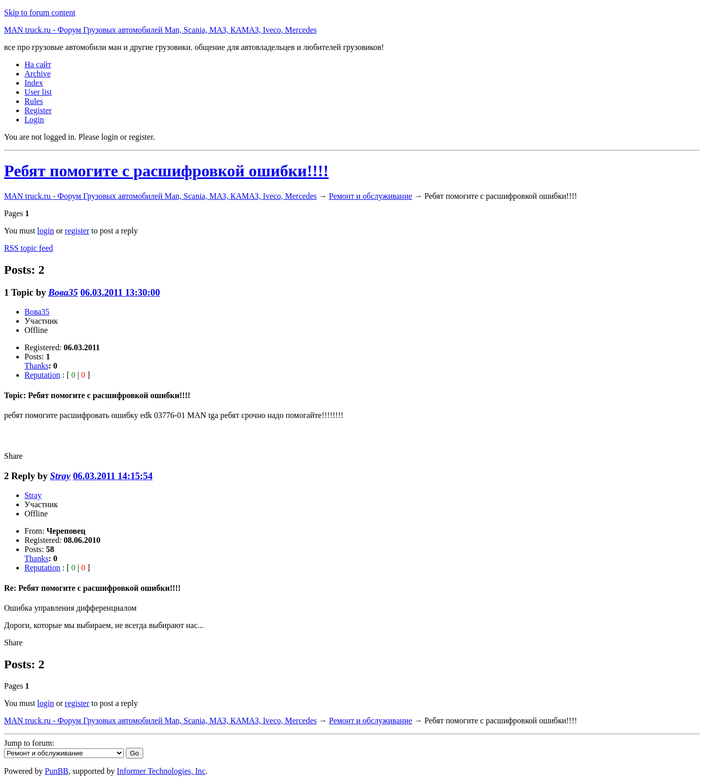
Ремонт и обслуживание (370, 196)
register (77, 230)
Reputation (42, 375)
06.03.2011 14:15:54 (112, 476)
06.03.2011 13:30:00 (120, 292)
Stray (60, 476)
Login (34, 119)
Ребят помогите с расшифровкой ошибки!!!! (166, 171)
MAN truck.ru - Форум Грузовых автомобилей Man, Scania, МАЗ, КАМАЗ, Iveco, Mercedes (160, 29)
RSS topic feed (28, 248)
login (45, 230)
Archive (37, 73)
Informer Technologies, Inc (161, 771)
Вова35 (63, 292)
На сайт (37, 64)
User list (38, 92)
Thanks (36, 365)
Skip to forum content (39, 12)
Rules (33, 101)
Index (33, 83)
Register (37, 110)
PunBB (56, 771)
